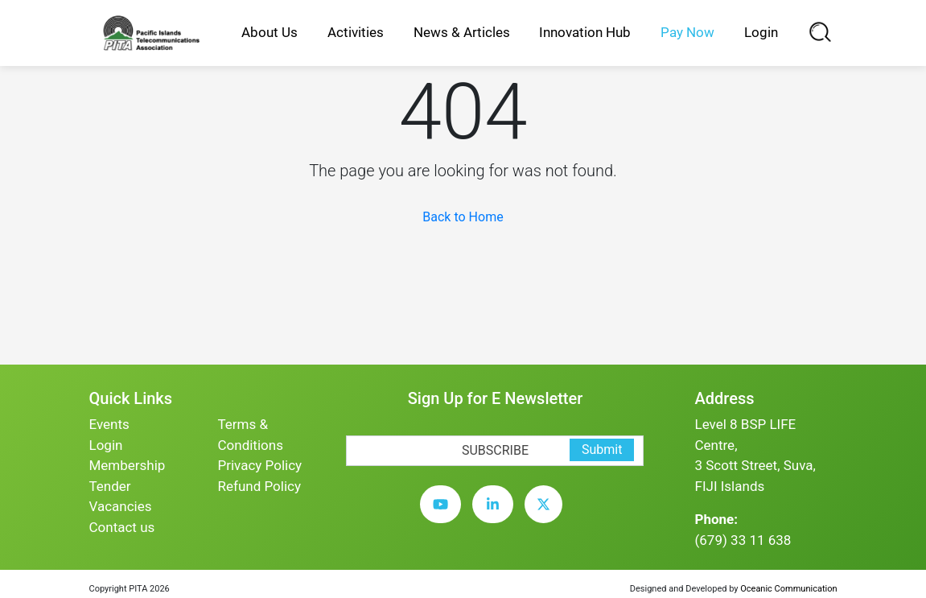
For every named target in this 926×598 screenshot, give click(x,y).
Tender (110, 486)
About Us (269, 32)
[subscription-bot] (346, 424)
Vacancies (120, 506)
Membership (127, 465)
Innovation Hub (585, 32)
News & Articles (462, 32)
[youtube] (444, 517)
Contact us (122, 527)
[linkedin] (496, 517)
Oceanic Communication (788, 589)
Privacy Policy (259, 465)
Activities (355, 32)
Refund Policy (259, 486)
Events (109, 424)
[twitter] (547, 517)
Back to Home (462, 217)
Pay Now (687, 32)
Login (761, 32)
